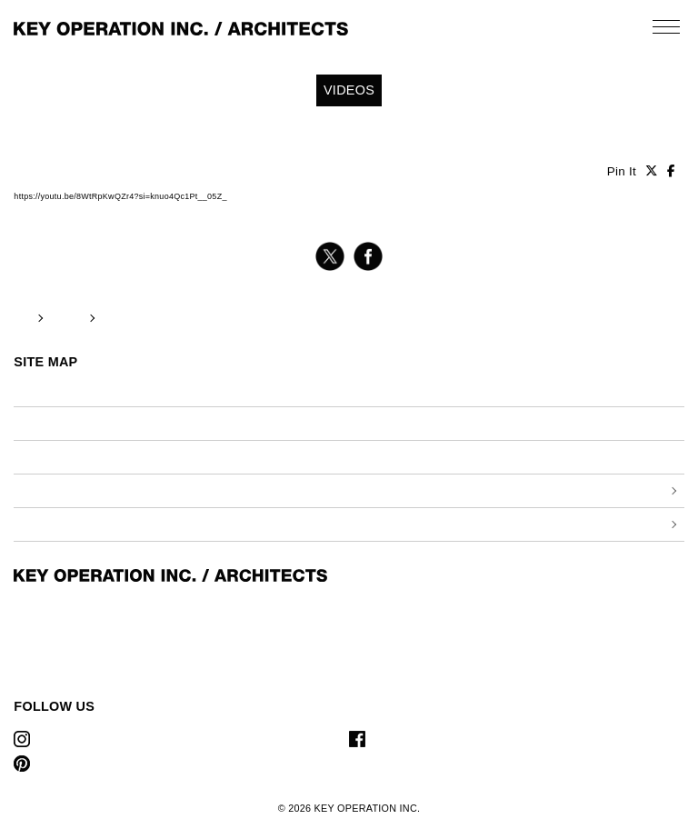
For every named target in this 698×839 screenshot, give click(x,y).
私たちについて (388, 389)
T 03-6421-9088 (53, 668)
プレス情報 (376, 423)
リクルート (41, 457)
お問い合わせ (382, 457)
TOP (23, 318)
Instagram (65, 738)
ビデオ (30, 423)
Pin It (621, 171)
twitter (329, 256)
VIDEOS (67, 318)
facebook (368, 256)
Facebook (400, 738)
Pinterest (63, 763)
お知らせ (36, 389)
